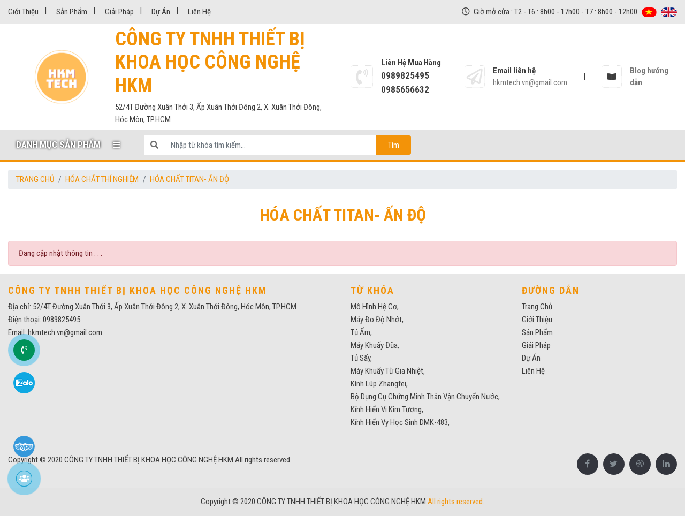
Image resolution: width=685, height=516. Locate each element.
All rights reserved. (263, 460)
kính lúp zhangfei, (379, 384)
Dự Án (160, 12)
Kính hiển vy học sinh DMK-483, (400, 422)
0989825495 (405, 75)
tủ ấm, (361, 332)
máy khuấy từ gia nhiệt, (388, 371)
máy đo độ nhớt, (377, 319)
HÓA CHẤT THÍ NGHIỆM (102, 179)
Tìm (393, 145)
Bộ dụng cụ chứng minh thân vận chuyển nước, (425, 396)
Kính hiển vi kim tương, (387, 409)
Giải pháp (119, 12)
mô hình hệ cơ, (375, 307)
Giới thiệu (23, 12)
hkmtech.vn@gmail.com (530, 82)
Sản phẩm (71, 12)
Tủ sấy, (361, 358)
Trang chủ (35, 179)
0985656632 (405, 89)
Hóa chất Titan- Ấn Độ (189, 179)
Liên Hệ (199, 12)
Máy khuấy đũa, (375, 345)
